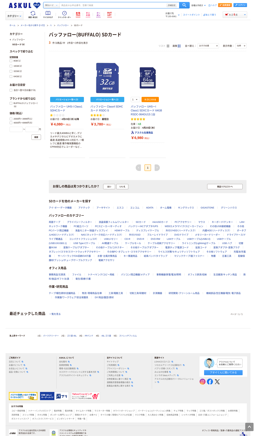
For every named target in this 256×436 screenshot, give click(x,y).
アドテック (84, 207)
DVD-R (140, 239)
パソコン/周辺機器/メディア (135, 274)
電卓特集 (58, 411)
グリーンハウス (229, 207)
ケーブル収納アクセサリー (161, 243)
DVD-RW (155, 239)
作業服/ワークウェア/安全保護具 (71, 297)
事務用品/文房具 (57, 274)
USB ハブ (227, 243)
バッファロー (63, 25)
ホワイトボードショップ (124, 411)
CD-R (127, 239)
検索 (184, 5)
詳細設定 (172, 5)
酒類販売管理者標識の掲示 (120, 382)
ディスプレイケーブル (147, 230)
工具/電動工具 (116, 293)
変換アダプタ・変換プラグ (226, 247)
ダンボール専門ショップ (61, 415)
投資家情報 (65, 365)
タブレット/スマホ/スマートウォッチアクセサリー (74, 251)
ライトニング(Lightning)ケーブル (199, 243)
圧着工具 (226, 256)
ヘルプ (214, 5)
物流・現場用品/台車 (92, 293)
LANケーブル (173, 239)
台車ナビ (93, 415)
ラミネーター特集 (102, 411)
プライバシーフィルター (79, 222)
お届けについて (17, 365)
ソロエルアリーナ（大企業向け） (169, 365)
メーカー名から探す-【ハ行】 (33, 25)
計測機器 (157, 293)
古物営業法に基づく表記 (119, 379)
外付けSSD (135, 234)
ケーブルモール (133, 243)
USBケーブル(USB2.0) (198, 239)
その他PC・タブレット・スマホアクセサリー (129, 251)
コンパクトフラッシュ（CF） (83, 239)
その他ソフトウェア (216, 251)
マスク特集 (140, 415)
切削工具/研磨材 (138, 293)
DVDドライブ (181, 234)
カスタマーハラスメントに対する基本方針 (79, 372)
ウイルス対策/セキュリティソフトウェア (179, 251)
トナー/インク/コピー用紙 (101, 274)
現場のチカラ (81, 415)
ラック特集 (191, 411)
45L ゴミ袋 (106, 336)
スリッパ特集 (28, 415)
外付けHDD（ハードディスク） (181, 230)
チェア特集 (178, 411)
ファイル (76, 274)
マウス (201, 222)
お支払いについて (18, 368)
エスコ (120, 207)
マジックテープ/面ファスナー (189, 256)
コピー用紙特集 (18, 411)
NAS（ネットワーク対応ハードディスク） (101, 234)
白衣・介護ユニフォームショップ (212, 415)
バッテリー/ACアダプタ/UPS (143, 226)
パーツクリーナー (51, 336)
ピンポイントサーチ (65, 419)
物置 (213, 256)
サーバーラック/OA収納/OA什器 (74, 256)
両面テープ (54, 222)
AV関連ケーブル (110, 243)
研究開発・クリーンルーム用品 (184, 293)
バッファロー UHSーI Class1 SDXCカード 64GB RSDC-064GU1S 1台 (146, 110)
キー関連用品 (130, 256)
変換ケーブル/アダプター (76, 247)
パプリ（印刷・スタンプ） (166, 368)
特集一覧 (81, 419)
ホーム (12, 25)
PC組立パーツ (81, 226)
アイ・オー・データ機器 (60, 207)
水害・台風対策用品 (107, 256)
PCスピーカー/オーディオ (108, 226)
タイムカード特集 (83, 411)
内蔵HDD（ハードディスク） (216, 230)
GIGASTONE (207, 207)
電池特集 (69, 411)
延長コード (201, 247)
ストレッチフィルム (128, 336)
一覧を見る (55, 314)
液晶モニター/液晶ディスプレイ (91, 230)
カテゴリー (14, 16)
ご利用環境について (117, 372)
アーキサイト (103, 207)
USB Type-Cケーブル (84, 243)
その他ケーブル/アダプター (144, 247)
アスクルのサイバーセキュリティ (75, 375)
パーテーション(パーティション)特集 (154, 411)
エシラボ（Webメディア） (166, 375)
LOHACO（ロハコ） (163, 362)
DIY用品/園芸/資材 (104, 297)
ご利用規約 (113, 365)
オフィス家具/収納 (197, 274)
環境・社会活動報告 (68, 368)
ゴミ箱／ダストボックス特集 (212, 411)
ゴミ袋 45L (72, 336)
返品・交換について (18, 372)
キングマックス (186, 207)
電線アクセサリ (106, 260)
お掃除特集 (233, 411)
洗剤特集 (15, 415)
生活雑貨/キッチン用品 (225, 274)
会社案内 (64, 362)
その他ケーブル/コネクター (110, 247)
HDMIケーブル (122, 230)
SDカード (141, 222)
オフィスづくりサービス (43, 419)
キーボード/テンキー (222, 222)
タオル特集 (42, 415)
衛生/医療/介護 (83, 278)
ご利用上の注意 (115, 375)
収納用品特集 (172, 415)
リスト (164, 46)
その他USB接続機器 (220, 226)
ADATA (149, 207)
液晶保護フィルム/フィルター (114, 222)
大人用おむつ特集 (155, 415)
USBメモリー (111, 239)
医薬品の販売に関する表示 (120, 386)
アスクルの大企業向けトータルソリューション (174, 380)
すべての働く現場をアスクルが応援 (116, 415)
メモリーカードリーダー (207, 234)
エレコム (134, 207)
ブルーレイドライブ (157, 234)
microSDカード (160, 222)
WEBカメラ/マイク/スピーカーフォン (184, 226)
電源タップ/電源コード (177, 247)
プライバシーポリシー (118, 368)
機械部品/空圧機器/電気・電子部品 (223, 293)
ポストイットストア (20, 419)
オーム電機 (165, 207)
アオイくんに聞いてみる (223, 372)
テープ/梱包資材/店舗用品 (62, 293)
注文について (16, 362)
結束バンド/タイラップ (155, 256)
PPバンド (89, 336)
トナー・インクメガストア (39, 411)
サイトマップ (113, 362)
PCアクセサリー (183, 222)
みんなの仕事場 (162, 372)
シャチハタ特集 (188, 415)
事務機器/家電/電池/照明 (168, 274)
